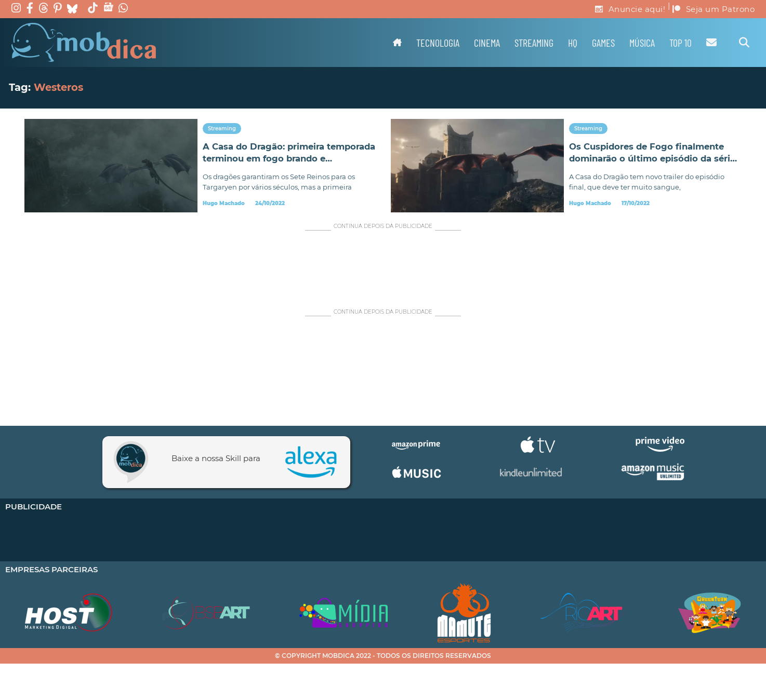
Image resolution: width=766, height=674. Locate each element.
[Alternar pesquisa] (744, 42)
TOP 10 (680, 42)
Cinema (487, 42)
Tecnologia (437, 42)
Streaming (533, 42)
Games (603, 42)
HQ (572, 42)
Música (642, 42)
